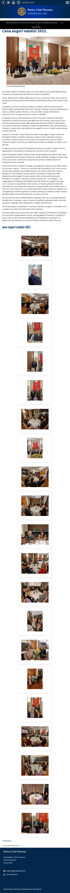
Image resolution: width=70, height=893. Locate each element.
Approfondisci (36, 27)
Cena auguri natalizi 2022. (11, 845)
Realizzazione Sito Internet (32, 889)
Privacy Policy (8, 863)
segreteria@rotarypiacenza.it (15, 871)
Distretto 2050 (28, 2)
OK (62, 22)
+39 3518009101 (12, 874)
